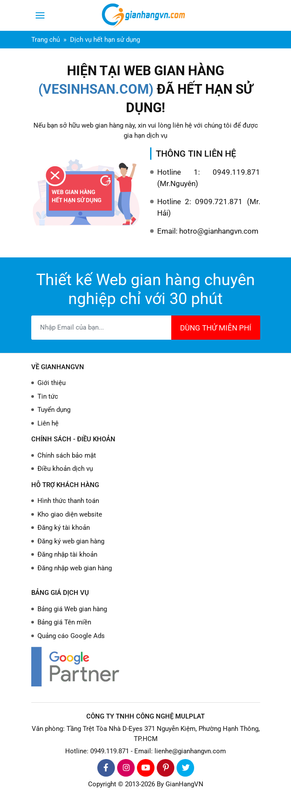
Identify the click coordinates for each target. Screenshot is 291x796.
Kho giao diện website (69, 514)
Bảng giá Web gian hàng (72, 609)
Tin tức (47, 396)
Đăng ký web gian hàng (70, 541)
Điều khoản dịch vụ (65, 469)
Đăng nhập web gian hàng (74, 568)
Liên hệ (48, 423)
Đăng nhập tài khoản (67, 554)
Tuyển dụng (53, 410)
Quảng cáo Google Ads (71, 636)
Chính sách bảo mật (66, 455)
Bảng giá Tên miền (64, 622)
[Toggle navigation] (40, 15)
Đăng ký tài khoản (63, 528)
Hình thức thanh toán (68, 501)
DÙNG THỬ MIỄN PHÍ (215, 327)
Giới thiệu (51, 383)
